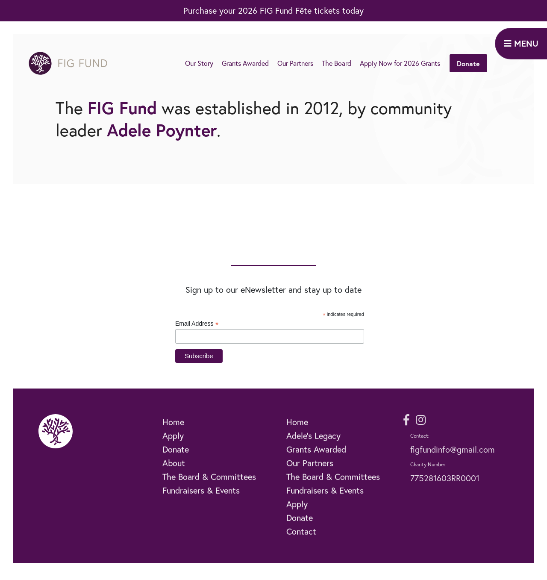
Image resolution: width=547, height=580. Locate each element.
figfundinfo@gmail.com (452, 449)
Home (173, 433)
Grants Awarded (245, 63)
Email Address (197, 324)
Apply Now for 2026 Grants (400, 63)
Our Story (199, 63)
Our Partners (295, 63)
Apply (173, 447)
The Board (336, 63)
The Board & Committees (209, 488)
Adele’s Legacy (313, 447)
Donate (468, 63)
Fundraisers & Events (201, 502)
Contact (301, 543)
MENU (521, 43)
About (173, 474)
